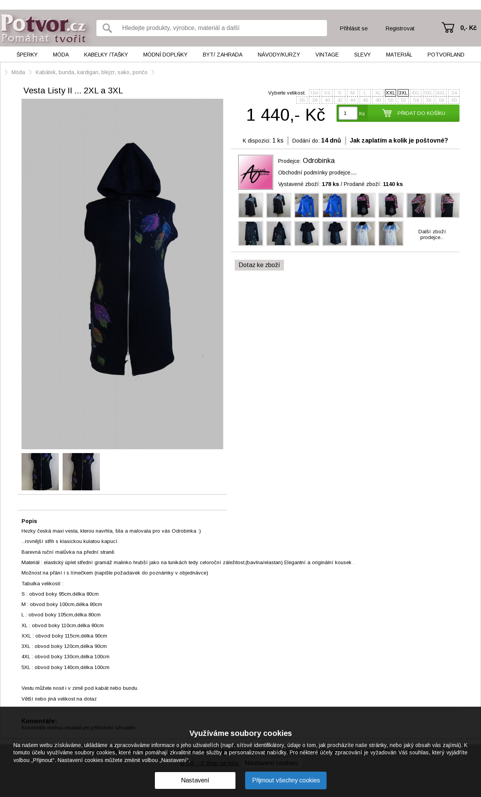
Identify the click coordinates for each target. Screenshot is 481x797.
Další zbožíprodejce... (432, 234)
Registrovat (400, 28)
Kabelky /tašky (106, 54)
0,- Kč (468, 28)
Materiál (399, 54)
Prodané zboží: (373, 184)
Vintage (327, 54)
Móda (61, 54)
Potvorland (446, 54)
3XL (403, 93)
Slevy (362, 54)
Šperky (27, 54)
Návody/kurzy (279, 54)
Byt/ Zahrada (222, 54)
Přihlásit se (354, 28)
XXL (390, 93)
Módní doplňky (165, 54)
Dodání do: (306, 141)
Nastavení (195, 780)
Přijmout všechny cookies (286, 780)
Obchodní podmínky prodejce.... (317, 172)
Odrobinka (319, 160)
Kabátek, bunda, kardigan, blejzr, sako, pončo (92, 72)
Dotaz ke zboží (259, 265)
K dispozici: (257, 141)
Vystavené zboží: (308, 184)
